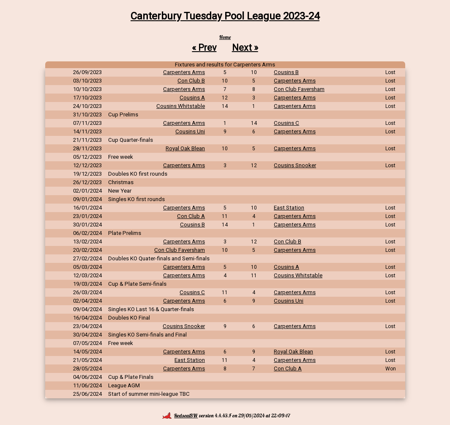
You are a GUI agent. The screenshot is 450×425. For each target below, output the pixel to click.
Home (225, 37)
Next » (245, 47)
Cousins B (286, 72)
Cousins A (192, 97)
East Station (289, 207)
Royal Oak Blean (185, 148)
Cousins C (286, 123)
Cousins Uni (190, 131)
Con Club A (191, 216)
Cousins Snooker (295, 165)
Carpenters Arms (184, 72)
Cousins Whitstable (180, 106)
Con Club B (191, 80)
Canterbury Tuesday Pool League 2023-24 (225, 16)
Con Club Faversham (299, 89)
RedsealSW (180, 415)
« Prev (204, 47)
